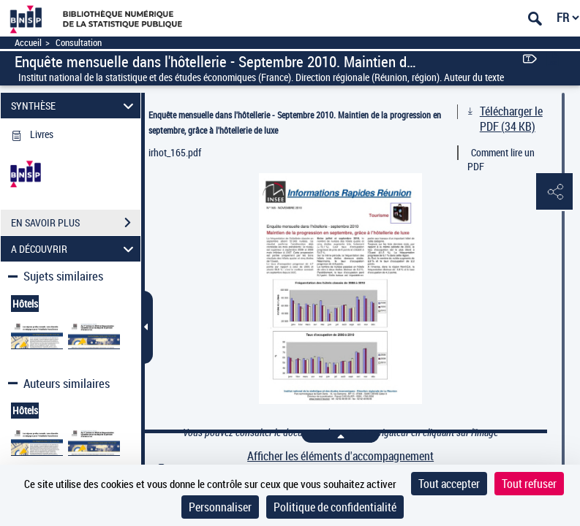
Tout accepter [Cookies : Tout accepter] (449, 484)
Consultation (79, 43)
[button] (554, 192)
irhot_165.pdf (174, 152)
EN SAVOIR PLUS (75, 223)
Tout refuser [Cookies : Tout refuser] (529, 484)
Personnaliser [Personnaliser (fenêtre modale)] (220, 507)
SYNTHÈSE (74, 105)
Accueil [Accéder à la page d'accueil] (28, 43)
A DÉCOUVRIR (74, 249)
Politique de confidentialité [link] (335, 507)
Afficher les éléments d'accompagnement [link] (340, 456)
